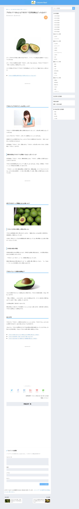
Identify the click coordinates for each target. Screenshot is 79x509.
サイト (8, 478)
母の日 (55, 59)
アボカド (33, 395)
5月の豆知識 (56, 22)
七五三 (55, 87)
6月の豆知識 (56, 24)
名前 (7, 467)
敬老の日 (56, 84)
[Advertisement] (27, 28)
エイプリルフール (58, 52)
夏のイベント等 (57, 61)
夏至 (55, 64)
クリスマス (56, 38)
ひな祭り (56, 43)
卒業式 (55, 50)
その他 (55, 118)
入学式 (55, 54)
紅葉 (55, 89)
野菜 (37, 395)
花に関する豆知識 (57, 96)
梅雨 (55, 66)
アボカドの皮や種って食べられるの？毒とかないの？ (21, 336)
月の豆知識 (56, 13)
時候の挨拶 (56, 101)
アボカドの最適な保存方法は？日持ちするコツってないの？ (22, 75)
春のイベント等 (57, 41)
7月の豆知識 (56, 27)
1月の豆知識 (56, 15)
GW (55, 57)
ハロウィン (56, 91)
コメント (9, 457)
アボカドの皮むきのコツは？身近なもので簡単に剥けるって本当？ (24, 334)
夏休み (55, 73)
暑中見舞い (56, 70)
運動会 (55, 80)
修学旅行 (56, 82)
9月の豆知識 (56, 31)
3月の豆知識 (56, 18)
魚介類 (55, 116)
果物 (55, 114)
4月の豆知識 (56, 20)
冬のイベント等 (57, 34)
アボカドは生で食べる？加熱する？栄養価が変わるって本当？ (23, 338)
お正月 (55, 36)
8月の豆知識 (56, 29)
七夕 (55, 68)
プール (55, 75)
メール (8, 472)
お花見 (55, 48)
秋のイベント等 (57, 77)
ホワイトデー (57, 45)
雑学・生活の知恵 (57, 104)
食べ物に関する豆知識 (43, 395)
